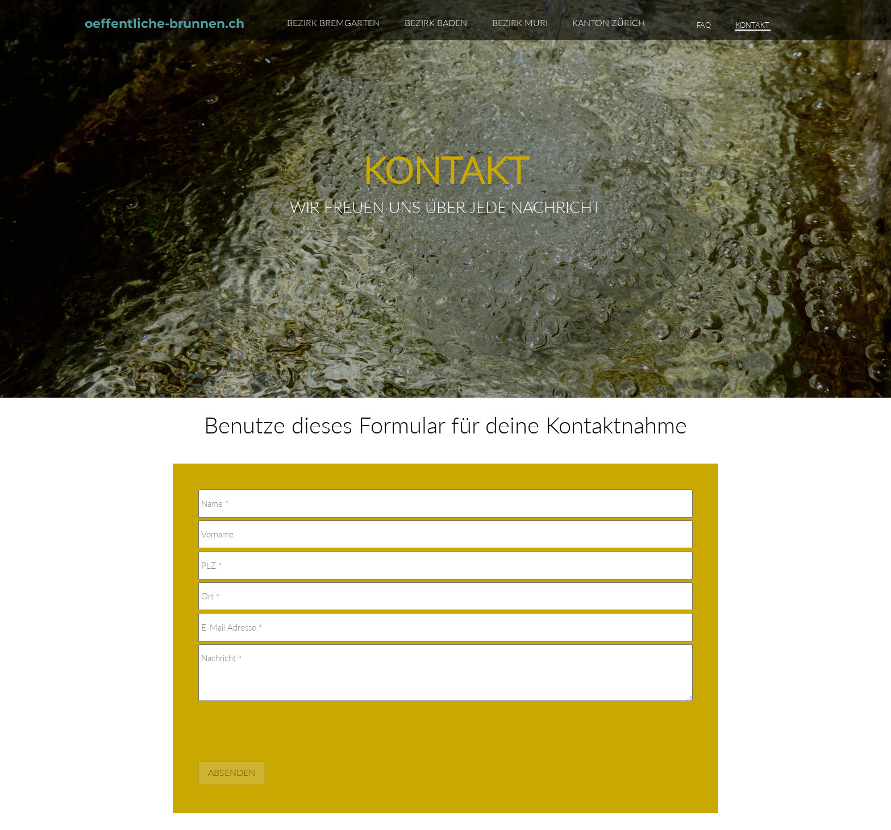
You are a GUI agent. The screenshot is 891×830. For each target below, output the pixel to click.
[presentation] (284, 729)
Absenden (231, 772)
